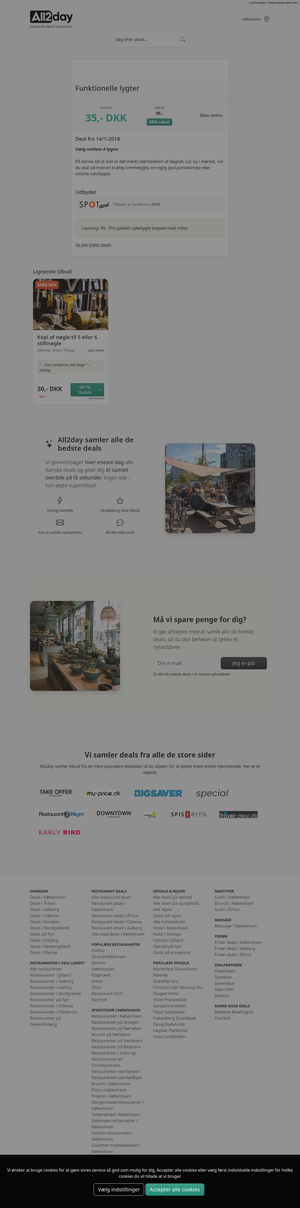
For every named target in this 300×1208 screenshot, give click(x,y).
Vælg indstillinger (119, 1189)
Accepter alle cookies (175, 1189)
